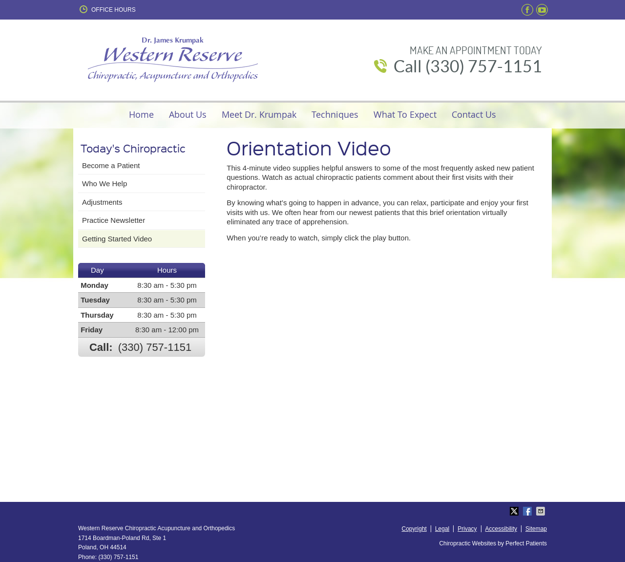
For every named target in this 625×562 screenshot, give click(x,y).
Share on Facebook (528, 511)
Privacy (467, 528)
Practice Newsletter (113, 220)
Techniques (335, 114)
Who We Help (104, 183)
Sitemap (536, 528)
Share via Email (541, 511)
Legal (442, 528)
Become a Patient (111, 165)
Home (141, 114)
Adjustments (102, 202)
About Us (188, 114)
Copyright (414, 528)
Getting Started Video (117, 239)
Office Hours (107, 9)
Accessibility (501, 528)
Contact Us (474, 114)
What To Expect (405, 114)
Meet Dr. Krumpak (259, 114)
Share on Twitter (515, 511)
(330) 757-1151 (154, 347)
